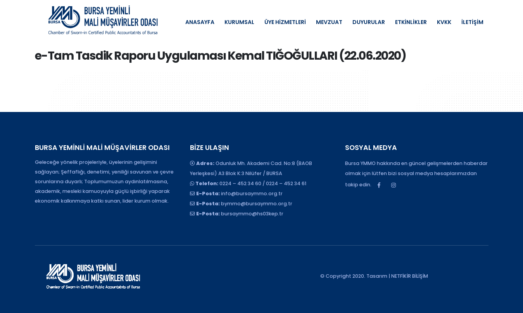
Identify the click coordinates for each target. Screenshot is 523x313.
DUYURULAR (368, 22)
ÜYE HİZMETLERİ (285, 22)
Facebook (379, 185)
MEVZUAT (329, 22)
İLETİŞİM (472, 22)
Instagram (393, 185)
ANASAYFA (199, 22)
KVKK (444, 22)
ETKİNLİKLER (411, 22)
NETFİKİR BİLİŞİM (409, 276)
